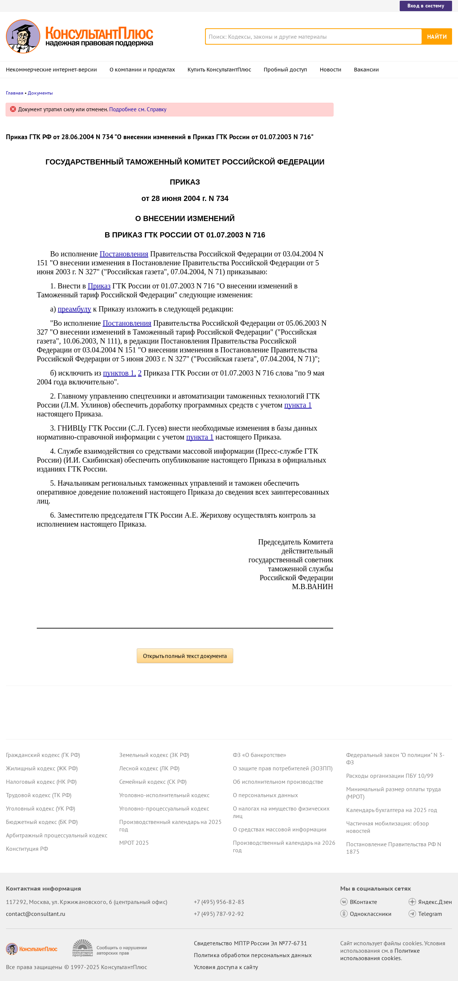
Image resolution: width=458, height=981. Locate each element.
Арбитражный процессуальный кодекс (56, 835)
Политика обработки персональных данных (253, 955)
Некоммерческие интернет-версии (51, 69)
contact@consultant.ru (35, 913)
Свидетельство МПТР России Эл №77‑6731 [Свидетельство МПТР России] (250, 943)
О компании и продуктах (142, 69)
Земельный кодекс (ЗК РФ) (154, 754)
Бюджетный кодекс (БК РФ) (42, 821)
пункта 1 (298, 405)
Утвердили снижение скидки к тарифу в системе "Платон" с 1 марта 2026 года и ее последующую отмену (395, 146)
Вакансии (366, 69)
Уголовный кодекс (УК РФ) (40, 808)
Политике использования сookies (380, 954)
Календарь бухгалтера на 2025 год (391, 810)
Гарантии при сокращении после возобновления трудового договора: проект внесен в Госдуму (394, 186)
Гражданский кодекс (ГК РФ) (43, 754)
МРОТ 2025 (134, 842)
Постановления (124, 254)
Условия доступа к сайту (226, 967)
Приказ (99, 286)
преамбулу (74, 309)
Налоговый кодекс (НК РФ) (41, 781)
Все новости (364, 298)
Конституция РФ (27, 848)
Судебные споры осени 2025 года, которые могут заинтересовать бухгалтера (391, 227)
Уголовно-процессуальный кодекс (164, 808)
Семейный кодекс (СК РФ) (152, 781)
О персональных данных (265, 795)
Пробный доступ (285, 69)
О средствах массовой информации (280, 829)
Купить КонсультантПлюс (219, 69)
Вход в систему (425, 5)
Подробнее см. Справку (137, 109)
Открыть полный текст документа (185, 655)
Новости (330, 69)
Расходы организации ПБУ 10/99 (389, 775)
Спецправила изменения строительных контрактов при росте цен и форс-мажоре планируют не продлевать (394, 271)
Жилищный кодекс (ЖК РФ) (42, 768)
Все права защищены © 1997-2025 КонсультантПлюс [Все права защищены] (76, 967)
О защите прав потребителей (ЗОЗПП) (282, 768)
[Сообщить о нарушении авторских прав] (110, 948)
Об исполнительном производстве (278, 781)
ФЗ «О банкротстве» (259, 754)
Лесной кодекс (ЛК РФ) (149, 768)
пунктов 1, (119, 373)
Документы (40, 93)
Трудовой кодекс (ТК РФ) (38, 795)
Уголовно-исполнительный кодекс (164, 795)
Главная (14, 93)
